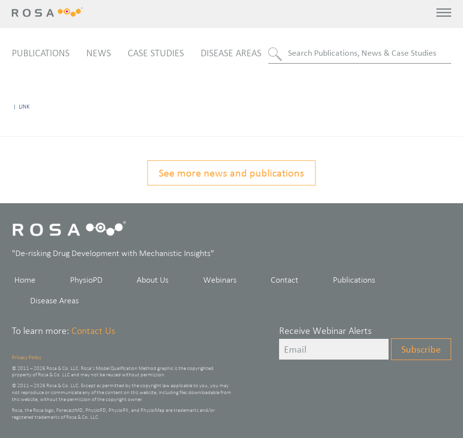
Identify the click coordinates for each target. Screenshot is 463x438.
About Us (153, 279)
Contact (284, 279)
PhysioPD (86, 279)
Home (25, 279)
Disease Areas (231, 52)
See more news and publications (231, 173)
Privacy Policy (26, 357)
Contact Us (93, 330)
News (98, 52)
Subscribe (421, 349)
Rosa (48, 12)
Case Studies (156, 52)
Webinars (220, 279)
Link (24, 106)
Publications (41, 52)
